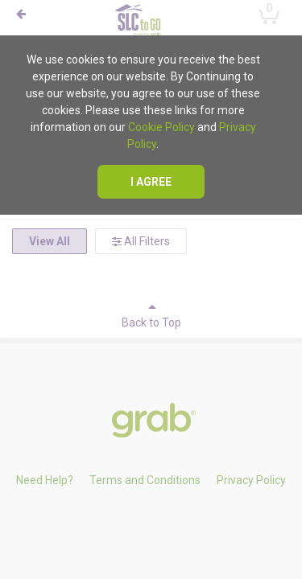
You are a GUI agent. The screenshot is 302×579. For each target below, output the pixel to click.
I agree (151, 181)
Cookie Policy (161, 127)
